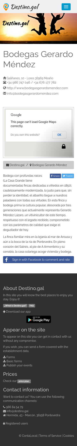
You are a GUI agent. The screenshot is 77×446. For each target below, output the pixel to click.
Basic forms (14, 361)
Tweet (68, 175)
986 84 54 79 (14, 407)
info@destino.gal (18, 411)
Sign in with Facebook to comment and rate (36, 259)
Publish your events (19, 365)
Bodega (8, 175)
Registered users (17, 423)
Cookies (68, 435)
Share (55, 175)
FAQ (32, 305)
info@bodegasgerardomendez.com (32, 93)
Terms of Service (50, 435)
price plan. (24, 381)
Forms (11, 357)
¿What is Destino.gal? (15, 305)
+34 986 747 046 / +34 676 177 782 (31, 82)
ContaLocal (29, 435)
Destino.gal (24, 6)
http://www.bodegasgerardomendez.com (37, 88)
